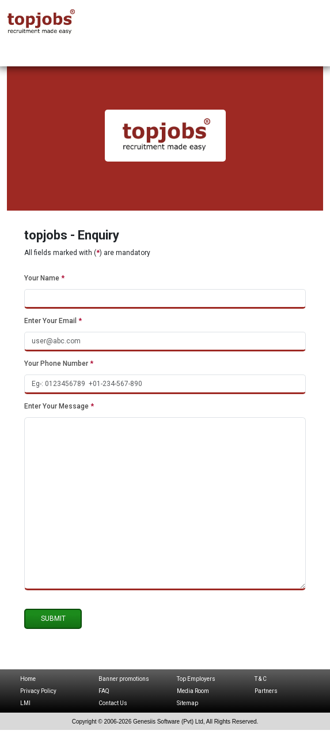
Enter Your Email (53, 321)
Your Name (44, 278)
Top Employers (196, 679)
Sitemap (187, 703)
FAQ (103, 691)
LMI (25, 703)
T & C (261, 679)
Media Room (193, 691)
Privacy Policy (38, 691)
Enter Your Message (59, 406)
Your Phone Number (58, 363)
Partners (266, 691)
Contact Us (112, 703)
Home (28, 679)
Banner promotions (123, 679)
